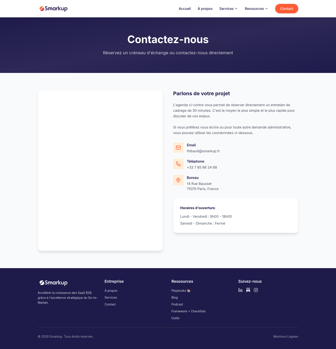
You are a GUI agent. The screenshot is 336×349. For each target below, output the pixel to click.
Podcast (177, 304)
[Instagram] (256, 290)
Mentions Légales (285, 336)
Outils (175, 318)
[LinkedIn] (240, 290)
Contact (286, 8)
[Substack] (248, 290)
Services (228, 8)
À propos (205, 8)
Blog (174, 297)
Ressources (256, 8)
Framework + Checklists (188, 311)
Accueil (185, 8)
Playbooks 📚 (180, 290)
